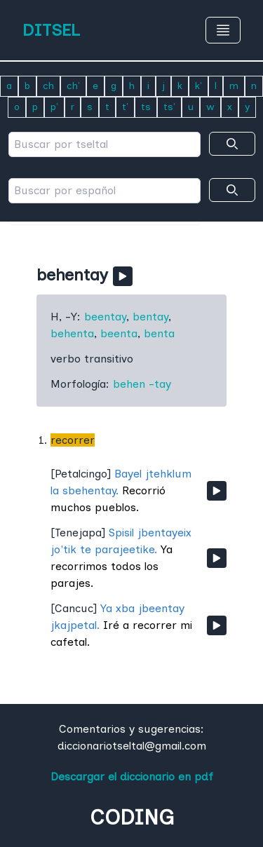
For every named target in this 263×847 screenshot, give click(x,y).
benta (159, 333)
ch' (73, 86)
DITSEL (51, 30)
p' (54, 107)
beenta (118, 333)
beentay (105, 316)
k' (198, 86)
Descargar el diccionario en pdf (131, 776)
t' (125, 107)
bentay (150, 316)
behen (129, 384)
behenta (72, 333)
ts (146, 107)
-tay (160, 384)
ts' (169, 107)
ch (48, 86)
